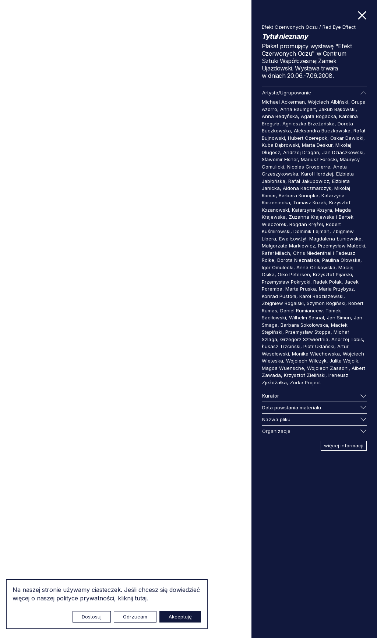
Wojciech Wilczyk (306, 361)
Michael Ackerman (283, 102)
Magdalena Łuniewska (335, 239)
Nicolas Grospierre (308, 167)
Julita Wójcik (344, 361)
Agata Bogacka (318, 116)
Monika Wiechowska (316, 354)
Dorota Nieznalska (298, 260)
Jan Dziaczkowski (342, 152)
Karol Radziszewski (321, 296)
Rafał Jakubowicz (308, 181)
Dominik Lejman (311, 231)
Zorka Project (305, 382)
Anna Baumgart (298, 109)
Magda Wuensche (283, 368)
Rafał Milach (276, 253)
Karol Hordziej (317, 174)
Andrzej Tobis (347, 339)
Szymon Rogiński (326, 303)
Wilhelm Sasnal (306, 317)
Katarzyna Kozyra (312, 210)
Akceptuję (180, 617)
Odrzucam (135, 617)
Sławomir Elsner (280, 159)
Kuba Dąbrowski (280, 145)
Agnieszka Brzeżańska (308, 123)
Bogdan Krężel (306, 224)
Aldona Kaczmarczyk (307, 188)
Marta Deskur (317, 145)
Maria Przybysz (336, 289)
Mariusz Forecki (319, 159)
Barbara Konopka (298, 195)
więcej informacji (343, 445)
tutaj (141, 598)
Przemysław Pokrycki (286, 282)
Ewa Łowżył (292, 239)
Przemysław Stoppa (308, 332)
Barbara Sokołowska (304, 325)
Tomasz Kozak (309, 202)
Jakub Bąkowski (337, 109)
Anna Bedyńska (280, 116)
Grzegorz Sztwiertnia (304, 339)
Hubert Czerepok (307, 138)
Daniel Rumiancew (301, 310)
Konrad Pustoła (279, 296)
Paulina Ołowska (341, 260)
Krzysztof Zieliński (304, 375)
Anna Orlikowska (315, 267)
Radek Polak (327, 282)
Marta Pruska (300, 289)
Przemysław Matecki (341, 246)
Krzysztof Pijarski (332, 274)
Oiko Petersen (294, 274)
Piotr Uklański (318, 346)
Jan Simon (339, 317)
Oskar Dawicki (346, 138)
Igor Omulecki (277, 267)
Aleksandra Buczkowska (322, 131)
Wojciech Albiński (328, 102)
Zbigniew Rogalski (283, 303)
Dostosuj (92, 617)
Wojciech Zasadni (328, 368)
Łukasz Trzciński (281, 346)
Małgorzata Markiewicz (288, 246)
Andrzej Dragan (301, 152)
